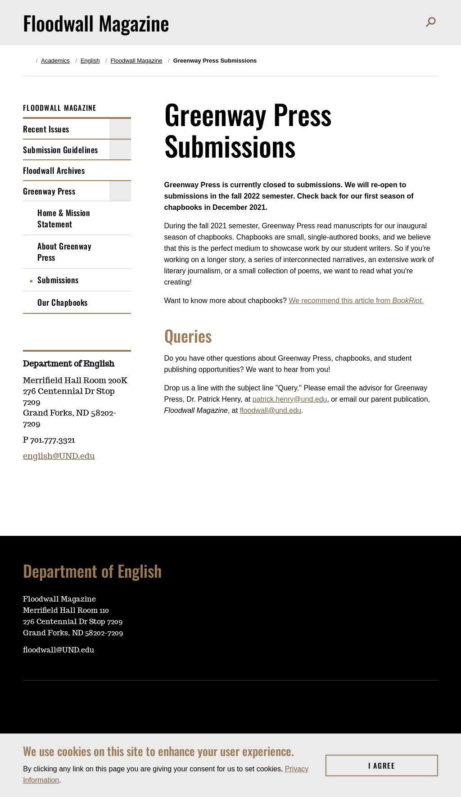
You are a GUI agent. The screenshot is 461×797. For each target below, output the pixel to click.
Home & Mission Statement (63, 218)
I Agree (403, 765)
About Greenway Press (64, 251)
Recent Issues (46, 129)
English (90, 60)
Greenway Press (49, 191)
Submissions (58, 279)
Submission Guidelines (60, 149)
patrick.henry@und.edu (290, 399)
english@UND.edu (59, 457)
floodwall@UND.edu (58, 650)
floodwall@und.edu (270, 410)
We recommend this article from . (356, 300)
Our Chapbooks (62, 302)
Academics (55, 60)
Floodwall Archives (54, 170)
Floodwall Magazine (137, 60)
